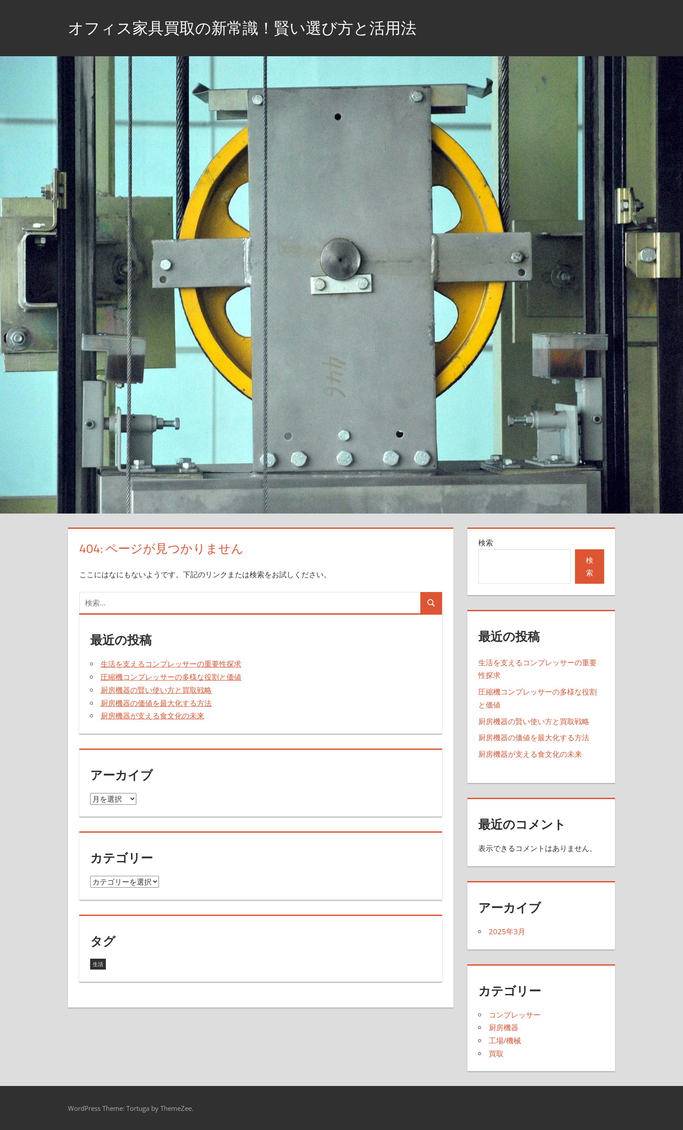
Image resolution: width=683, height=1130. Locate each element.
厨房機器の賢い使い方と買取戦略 (156, 690)
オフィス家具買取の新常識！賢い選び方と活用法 (242, 28)
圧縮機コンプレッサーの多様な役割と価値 (171, 677)
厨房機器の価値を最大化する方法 (156, 703)
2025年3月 (507, 931)
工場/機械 (505, 1040)
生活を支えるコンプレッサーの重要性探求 (171, 664)
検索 (485, 543)
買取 (496, 1053)
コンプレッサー (515, 1015)
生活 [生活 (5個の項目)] (98, 964)
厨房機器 (503, 1027)
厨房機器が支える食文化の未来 (152, 716)
